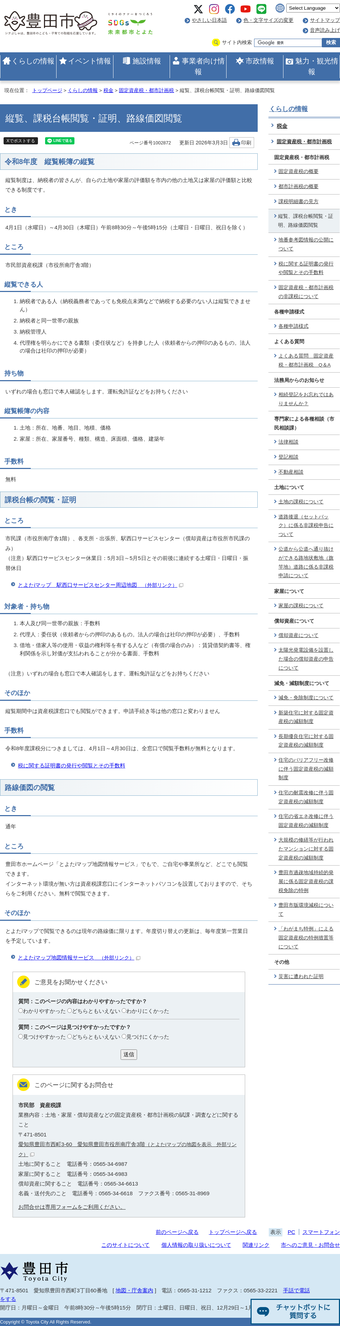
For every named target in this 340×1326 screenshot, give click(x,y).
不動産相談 (290, 472)
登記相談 (288, 457)
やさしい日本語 (209, 20)
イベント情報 (89, 61)
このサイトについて (125, 1245)
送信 (128, 1054)
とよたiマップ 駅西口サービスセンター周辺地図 (100, 585)
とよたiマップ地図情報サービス (79, 957)
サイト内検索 (237, 42)
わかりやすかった (44, 1011)
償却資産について (298, 635)
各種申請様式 (293, 326)
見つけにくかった (147, 1037)
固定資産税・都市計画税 (146, 90)
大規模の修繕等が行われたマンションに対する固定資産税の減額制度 (306, 848)
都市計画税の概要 (298, 186)
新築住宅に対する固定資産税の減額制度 (306, 717)
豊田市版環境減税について (306, 910)
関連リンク (256, 1245)
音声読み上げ (325, 30)
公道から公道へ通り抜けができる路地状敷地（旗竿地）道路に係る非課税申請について (306, 562)
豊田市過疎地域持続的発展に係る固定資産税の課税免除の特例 (306, 881)
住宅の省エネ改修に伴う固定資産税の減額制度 (306, 821)
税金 (108, 90)
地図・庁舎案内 (134, 1290)
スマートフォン (321, 1232)
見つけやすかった (44, 1037)
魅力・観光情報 (316, 66)
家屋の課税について (301, 605)
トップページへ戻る (233, 1232)
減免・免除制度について (306, 697)
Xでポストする (20, 140)
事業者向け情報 (203, 66)
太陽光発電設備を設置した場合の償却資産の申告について (306, 658)
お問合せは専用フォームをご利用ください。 (72, 1207)
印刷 (246, 142)
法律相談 (288, 442)
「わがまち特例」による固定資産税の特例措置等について (306, 937)
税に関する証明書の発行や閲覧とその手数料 (71, 765)
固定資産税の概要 (298, 171)
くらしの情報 (32, 61)
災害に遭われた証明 (301, 976)
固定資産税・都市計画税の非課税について (306, 292)
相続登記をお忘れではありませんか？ (306, 399)
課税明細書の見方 (298, 201)
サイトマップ (325, 20)
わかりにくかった (147, 1011)
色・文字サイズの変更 (268, 20)
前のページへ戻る (177, 1232)
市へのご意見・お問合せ (310, 1245)
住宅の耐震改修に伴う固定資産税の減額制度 (306, 797)
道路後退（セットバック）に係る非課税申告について (306, 525)
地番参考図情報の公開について (306, 244)
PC (291, 1232)
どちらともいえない (96, 1011)
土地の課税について (301, 501)
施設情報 (146, 61)
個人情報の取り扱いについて (196, 1245)
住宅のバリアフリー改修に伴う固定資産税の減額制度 (306, 768)
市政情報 (260, 61)
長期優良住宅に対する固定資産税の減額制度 (306, 741)
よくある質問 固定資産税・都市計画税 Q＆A (306, 360)
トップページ (47, 90)
